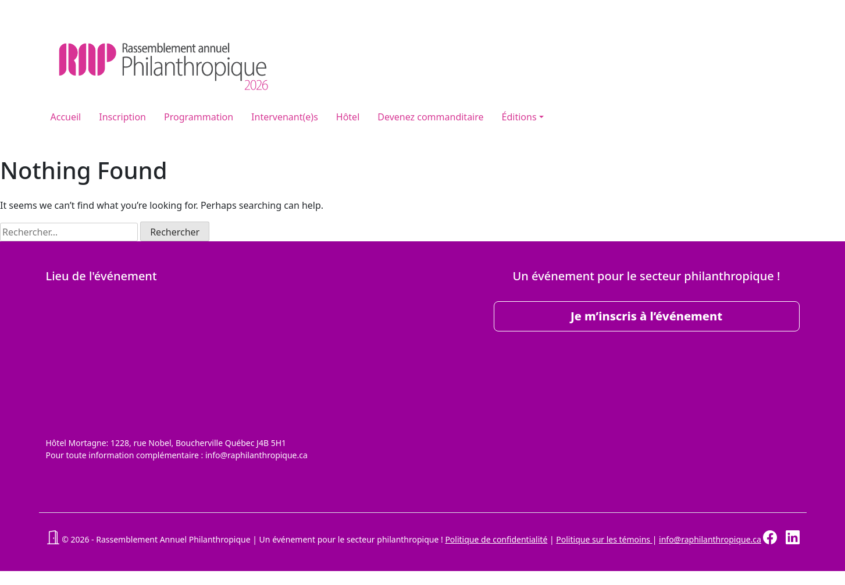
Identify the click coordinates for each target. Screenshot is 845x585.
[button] (53, 539)
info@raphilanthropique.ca (710, 539)
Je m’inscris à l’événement (646, 316)
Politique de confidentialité (496, 539)
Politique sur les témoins (604, 539)
